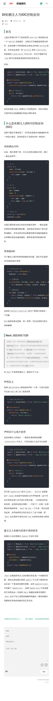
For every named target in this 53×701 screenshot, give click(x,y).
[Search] (47, 3)
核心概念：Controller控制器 (37, 627)
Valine (47, 688)
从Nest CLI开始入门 (12, 627)
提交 (44, 680)
